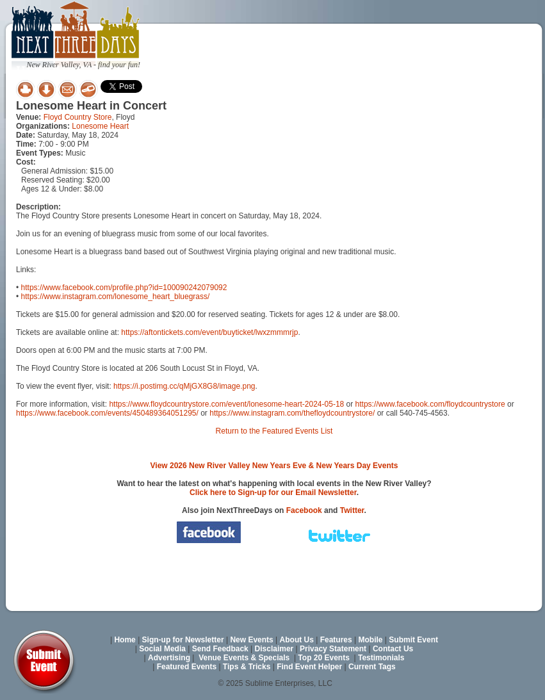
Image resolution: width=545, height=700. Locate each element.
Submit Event (413, 639)
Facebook (304, 510)
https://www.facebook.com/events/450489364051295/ (107, 413)
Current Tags (372, 666)
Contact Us (393, 648)
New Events (251, 639)
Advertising (169, 657)
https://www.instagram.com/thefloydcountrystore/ (292, 413)
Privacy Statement (333, 648)
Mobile (371, 639)
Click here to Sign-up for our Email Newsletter (273, 492)
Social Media (162, 648)
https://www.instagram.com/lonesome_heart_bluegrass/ (115, 296)
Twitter (352, 510)
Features (336, 639)
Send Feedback (220, 648)
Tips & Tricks (246, 666)
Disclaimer (274, 648)
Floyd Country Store (78, 117)
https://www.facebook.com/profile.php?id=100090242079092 (124, 287)
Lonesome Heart (100, 126)
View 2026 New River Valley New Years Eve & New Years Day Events (274, 465)
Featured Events (186, 666)
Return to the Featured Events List (274, 431)
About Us (297, 639)
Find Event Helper (309, 666)
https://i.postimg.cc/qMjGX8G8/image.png (184, 386)
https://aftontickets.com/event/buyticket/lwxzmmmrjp (209, 332)
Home (124, 639)
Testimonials (381, 657)
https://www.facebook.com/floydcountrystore (430, 404)
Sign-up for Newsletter (183, 639)
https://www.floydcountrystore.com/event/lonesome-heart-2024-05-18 (226, 404)
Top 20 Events (323, 657)
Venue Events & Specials (244, 657)
